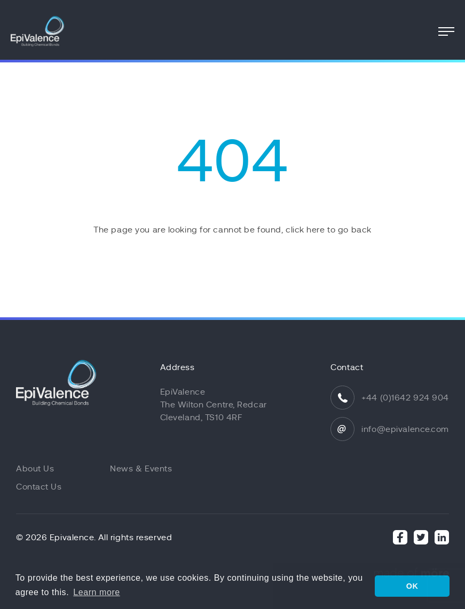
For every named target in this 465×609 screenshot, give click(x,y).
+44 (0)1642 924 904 (405, 398)
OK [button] (412, 586)
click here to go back (329, 230)
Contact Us (39, 487)
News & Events (141, 469)
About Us (35, 469)
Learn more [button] (96, 592)
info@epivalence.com (405, 429)
